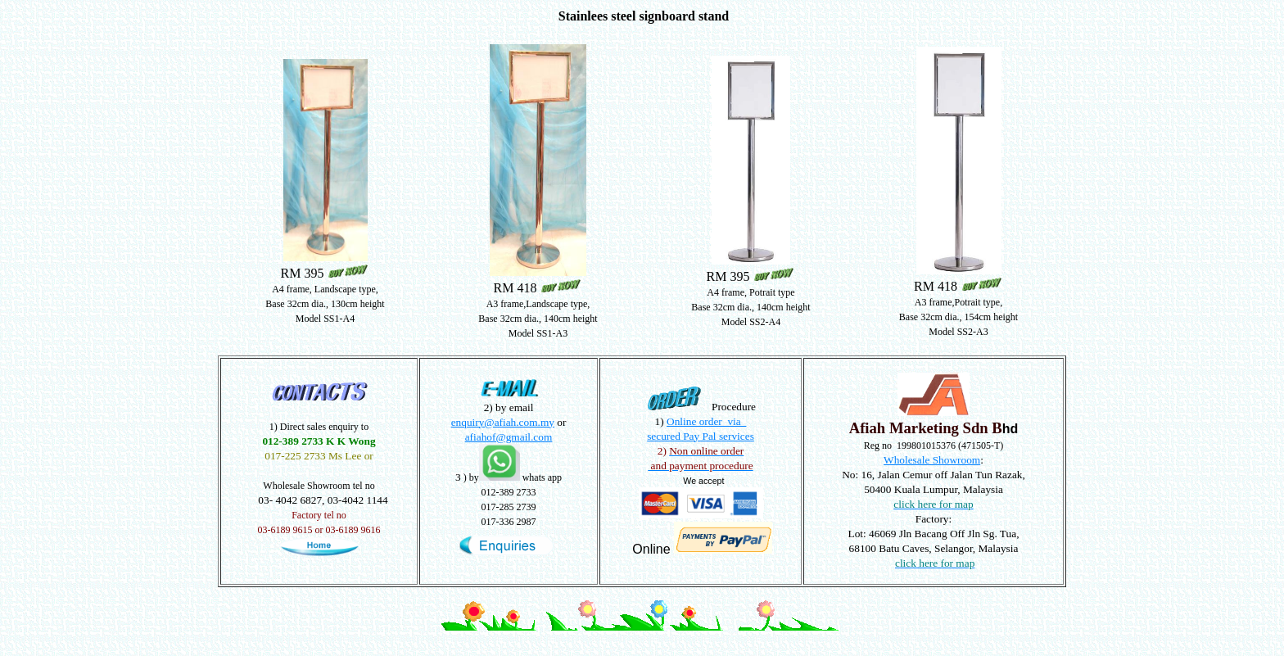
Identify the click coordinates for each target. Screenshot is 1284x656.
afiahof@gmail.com (509, 437)
